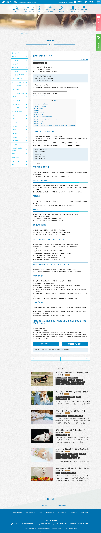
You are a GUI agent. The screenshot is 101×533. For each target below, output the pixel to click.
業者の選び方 (16, 100)
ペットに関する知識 (17, 111)
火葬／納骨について (30, 512)
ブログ (36, 505)
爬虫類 (15, 137)
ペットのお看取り (17, 85)
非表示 (55, 100)
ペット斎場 (15, 71)
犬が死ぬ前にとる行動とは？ (41, 104)
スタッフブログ (16, 161)
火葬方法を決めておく (39, 123)
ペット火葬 (15, 64)
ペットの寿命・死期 (18, 93)
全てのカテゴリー (16, 53)
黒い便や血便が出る (39, 114)
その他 (15, 144)
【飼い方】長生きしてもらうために (19, 149)
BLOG (16, 33)
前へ (34, 358)
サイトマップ (52, 505)
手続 (14, 96)
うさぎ (15, 122)
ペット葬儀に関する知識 (18, 75)
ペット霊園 (15, 60)
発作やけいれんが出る (39, 108)
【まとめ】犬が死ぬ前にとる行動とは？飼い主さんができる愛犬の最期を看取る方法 (54, 125)
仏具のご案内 (44, 505)
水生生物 (15, 140)
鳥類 (14, 129)
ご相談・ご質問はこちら (46, 344)
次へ (87, 358)
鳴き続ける (36, 110)
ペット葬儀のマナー (18, 78)
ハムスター (16, 126)
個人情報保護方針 (62, 505)
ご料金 (40, 512)
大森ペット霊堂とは (17, 512)
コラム (13, 164)
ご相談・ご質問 (84, 512)
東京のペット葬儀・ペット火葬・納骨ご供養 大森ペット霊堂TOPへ (52, 349)
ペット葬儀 (15, 56)
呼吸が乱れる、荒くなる (40, 106)
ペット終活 (16, 89)
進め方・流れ (16, 104)
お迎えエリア (74, 512)
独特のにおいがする (39, 112)
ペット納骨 (15, 67)
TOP (12, 33)
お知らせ (14, 153)
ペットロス (16, 107)
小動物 (15, 133)
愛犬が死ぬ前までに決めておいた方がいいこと (45, 119)
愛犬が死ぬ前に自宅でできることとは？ (43, 116)
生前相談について (50, 512)
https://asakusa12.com (39, 95)
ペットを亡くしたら (62, 512)
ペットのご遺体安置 (18, 82)
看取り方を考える (38, 121)
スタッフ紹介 (15, 157)
